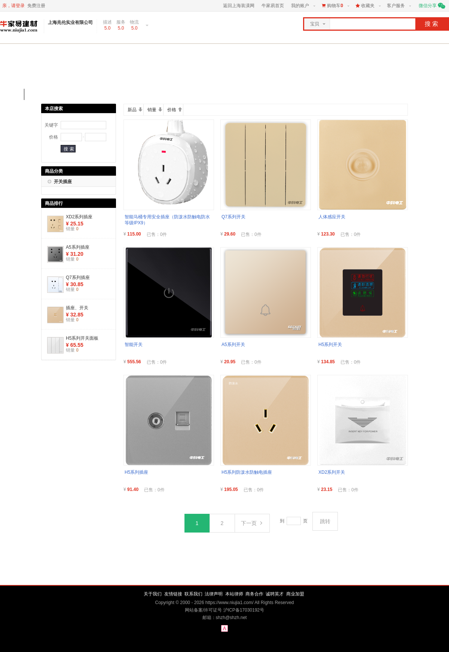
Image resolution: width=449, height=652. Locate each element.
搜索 (432, 24)
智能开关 (134, 344)
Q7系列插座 (78, 277)
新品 (135, 109)
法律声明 (214, 594)
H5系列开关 (330, 344)
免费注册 (36, 5)
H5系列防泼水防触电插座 (247, 472)
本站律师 (234, 594)
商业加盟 (295, 594)
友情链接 (173, 594)
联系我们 (193, 594)
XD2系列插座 (79, 216)
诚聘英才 (275, 594)
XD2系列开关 (331, 472)
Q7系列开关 (233, 216)
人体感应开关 (331, 216)
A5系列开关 (233, 344)
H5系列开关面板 (82, 338)
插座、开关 (77, 307)
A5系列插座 (77, 247)
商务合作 (254, 594)
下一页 (252, 523)
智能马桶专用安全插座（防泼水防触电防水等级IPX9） (167, 219)
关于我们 (153, 594)
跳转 (325, 521)
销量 (154, 109)
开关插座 (63, 181)
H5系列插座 (136, 472)
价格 (174, 109)
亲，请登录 (13, 5)
